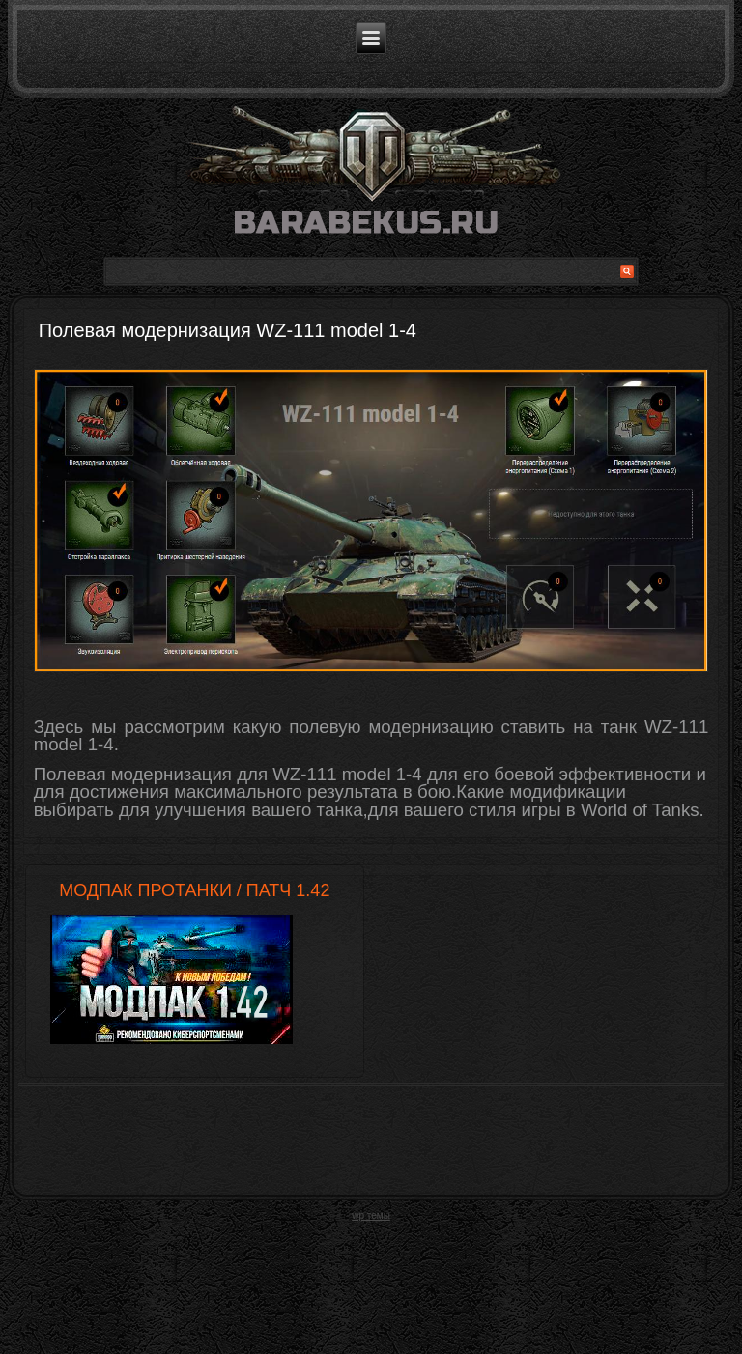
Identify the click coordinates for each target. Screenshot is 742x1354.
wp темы (371, 1226)
